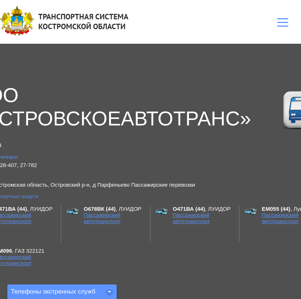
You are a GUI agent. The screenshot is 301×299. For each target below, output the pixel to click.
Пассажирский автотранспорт (102, 218)
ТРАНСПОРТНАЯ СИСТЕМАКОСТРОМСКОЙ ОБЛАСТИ (83, 21)
